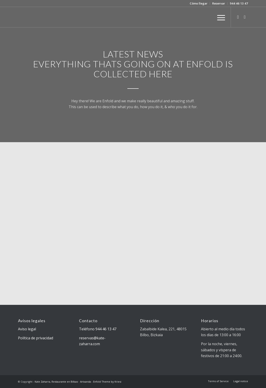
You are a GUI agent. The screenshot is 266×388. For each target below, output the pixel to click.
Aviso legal (27, 328)
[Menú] (219, 17)
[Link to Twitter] (237, 17)
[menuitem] (198, 3)
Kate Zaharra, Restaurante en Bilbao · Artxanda (63, 381)
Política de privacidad (35, 338)
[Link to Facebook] (244, 17)
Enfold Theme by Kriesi (107, 381)
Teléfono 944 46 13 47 (97, 328)
